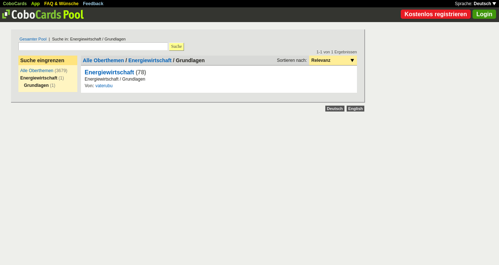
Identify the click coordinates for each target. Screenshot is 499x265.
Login (484, 14)
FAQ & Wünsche (61, 3)
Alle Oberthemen (36, 70)
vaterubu (104, 85)
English (355, 108)
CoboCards (15, 3)
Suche (176, 46)
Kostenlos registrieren (435, 14)
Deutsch (485, 3)
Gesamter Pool (33, 39)
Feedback (93, 3)
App (35, 3)
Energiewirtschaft (149, 60)
